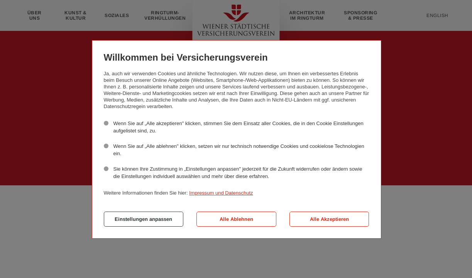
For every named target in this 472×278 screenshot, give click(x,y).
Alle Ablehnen (236, 219)
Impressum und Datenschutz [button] (221, 193)
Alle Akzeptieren (329, 219)
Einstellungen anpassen (143, 219)
